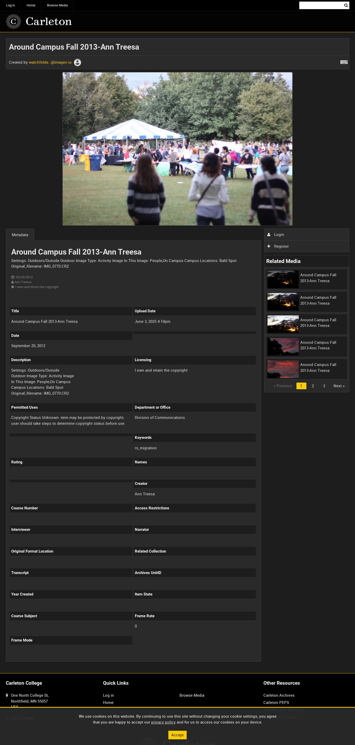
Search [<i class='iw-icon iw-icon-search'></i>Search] (346, 5)
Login (275, 234)
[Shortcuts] (344, 61)
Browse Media (57, 5)
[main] (177, 353)
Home (31, 5)
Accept (177, 734)
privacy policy (163, 722)
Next (339, 385)
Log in (10, 5)
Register (278, 246)
